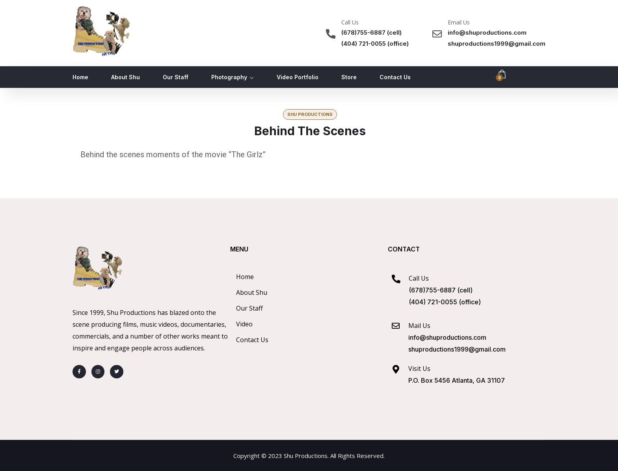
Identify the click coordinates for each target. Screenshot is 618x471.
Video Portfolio (297, 77)
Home (80, 77)
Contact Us (395, 77)
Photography (229, 77)
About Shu (125, 77)
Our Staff (175, 77)
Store (349, 77)
